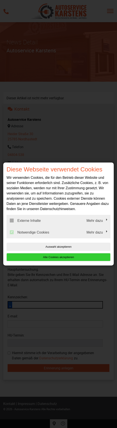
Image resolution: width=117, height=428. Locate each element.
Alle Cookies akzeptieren (58, 257)
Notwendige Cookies (29, 232)
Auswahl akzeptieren (59, 246)
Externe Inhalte (25, 220)
